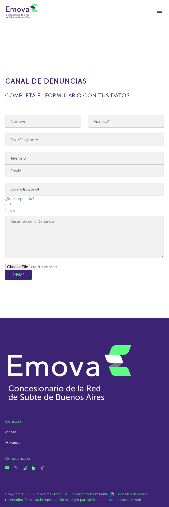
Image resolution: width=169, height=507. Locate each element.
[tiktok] (43, 468)
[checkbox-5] (6, 204)
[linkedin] (34, 468)
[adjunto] (84, 267)
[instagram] (25, 468)
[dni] (84, 140)
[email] (84, 170)
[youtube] (7, 468)
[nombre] (42, 121)
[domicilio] (84, 189)
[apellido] (126, 121)
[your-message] (84, 237)
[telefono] (84, 158)
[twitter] (16, 468)
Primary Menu (159, 11)
